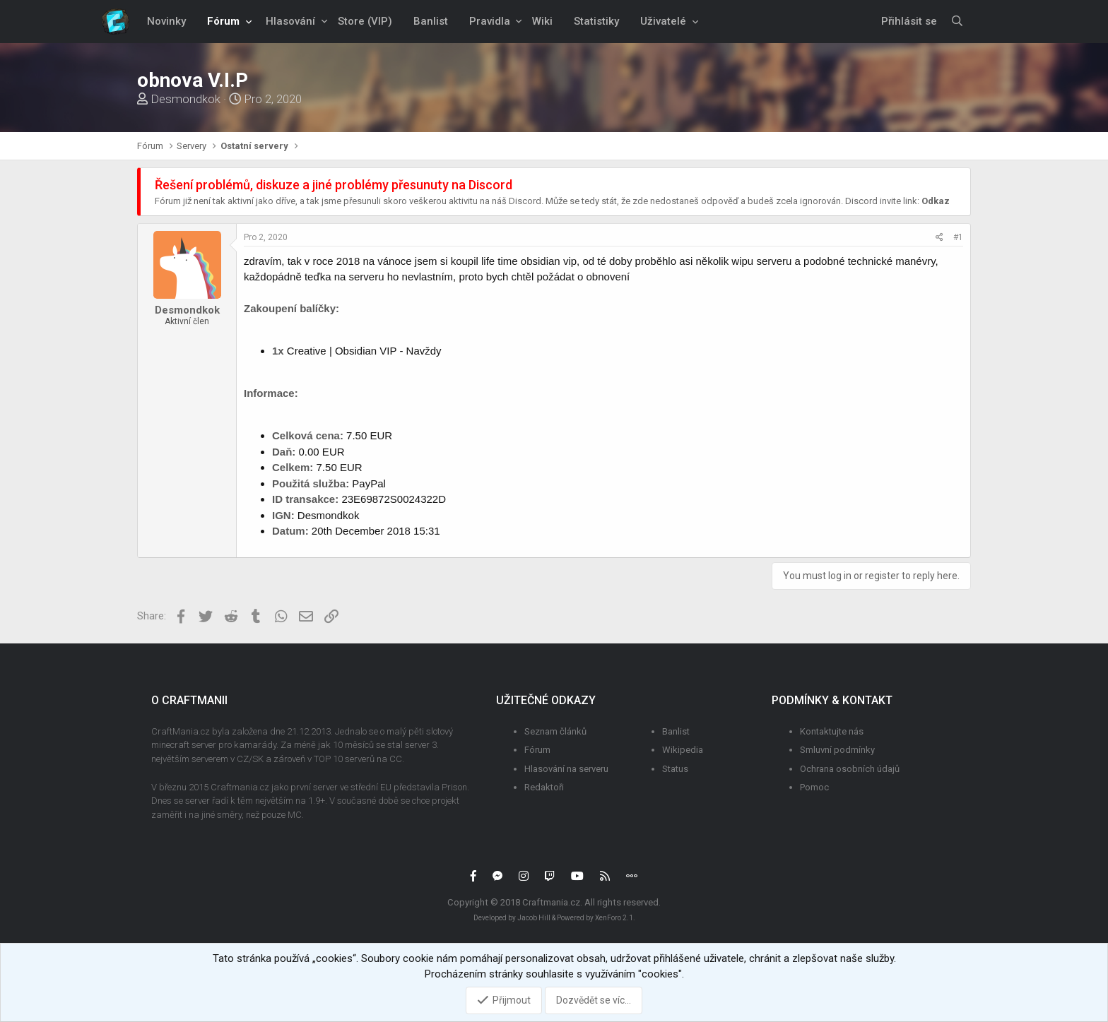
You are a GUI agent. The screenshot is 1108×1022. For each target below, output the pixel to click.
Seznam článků (555, 731)
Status (675, 768)
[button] (248, 21)
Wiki (542, 21)
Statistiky (596, 21)
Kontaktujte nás (832, 731)
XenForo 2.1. (615, 918)
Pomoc (814, 787)
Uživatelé (663, 21)
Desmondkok (185, 99)
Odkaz (935, 201)
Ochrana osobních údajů (850, 768)
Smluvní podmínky (837, 749)
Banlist (430, 21)
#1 (958, 237)
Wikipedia (682, 749)
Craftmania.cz (551, 902)
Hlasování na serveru (566, 768)
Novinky (166, 21)
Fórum (223, 21)
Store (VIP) (365, 21)
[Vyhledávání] (957, 21)
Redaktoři (544, 787)
